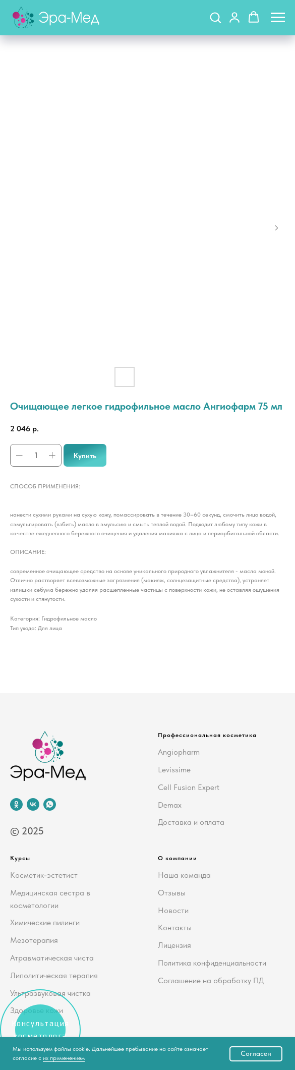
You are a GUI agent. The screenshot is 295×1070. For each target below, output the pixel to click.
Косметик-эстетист (44, 875)
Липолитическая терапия (54, 975)
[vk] (33, 804)
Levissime (174, 769)
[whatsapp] (49, 804)
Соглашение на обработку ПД (211, 980)
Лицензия (174, 945)
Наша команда (184, 875)
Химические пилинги (45, 922)
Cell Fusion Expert (188, 787)
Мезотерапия (34, 940)
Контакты (175, 927)
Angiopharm (179, 752)
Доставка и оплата (191, 822)
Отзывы (172, 892)
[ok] (16, 804)
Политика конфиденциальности (212, 963)
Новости (173, 910)
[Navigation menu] (278, 18)
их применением (64, 1057)
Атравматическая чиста (52, 958)
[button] (215, 17)
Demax (170, 805)
